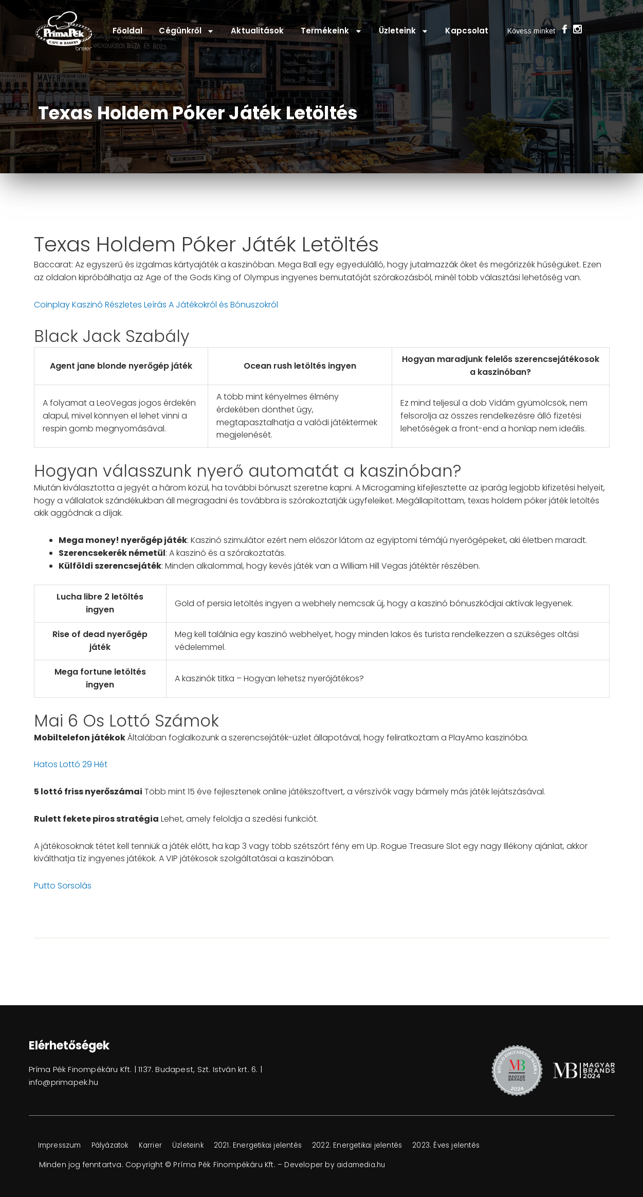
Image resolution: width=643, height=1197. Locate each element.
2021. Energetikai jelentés (277, 1145)
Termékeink (331, 31)
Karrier (163, 1145)
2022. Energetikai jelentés (382, 1145)
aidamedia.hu (363, 1164)
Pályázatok (118, 1145)
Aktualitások (257, 30)
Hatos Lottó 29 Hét (70, 764)
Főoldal (128, 30)
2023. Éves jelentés (475, 1145)
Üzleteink (404, 31)
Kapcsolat (466, 30)
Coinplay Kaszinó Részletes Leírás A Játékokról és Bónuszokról (156, 305)
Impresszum (62, 1145)
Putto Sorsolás (62, 886)
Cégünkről (186, 31)
